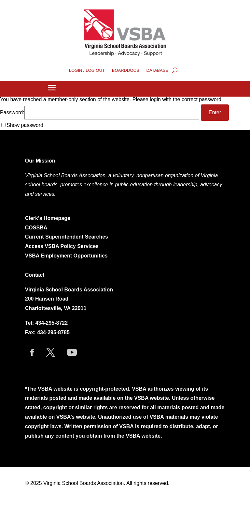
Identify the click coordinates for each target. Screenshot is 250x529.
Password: (99, 112)
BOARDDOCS (125, 70)
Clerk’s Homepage (47, 218)
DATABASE (157, 70)
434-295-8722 (51, 323)
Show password (25, 125)
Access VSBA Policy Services (62, 246)
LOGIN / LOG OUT (87, 70)
